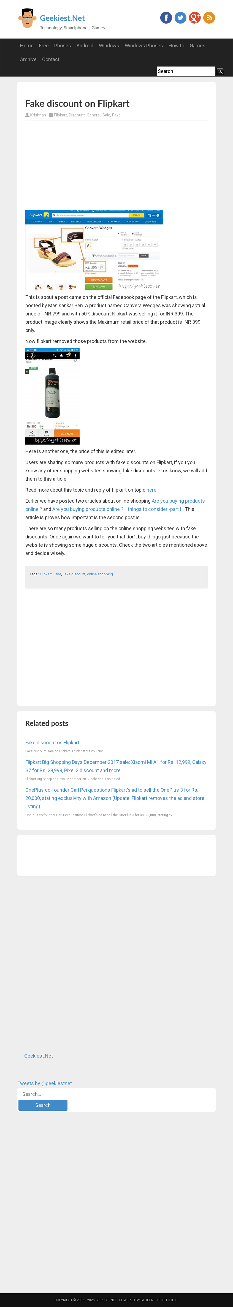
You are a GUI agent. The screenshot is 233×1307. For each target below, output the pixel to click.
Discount (77, 115)
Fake (116, 115)
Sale (106, 115)
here (151, 490)
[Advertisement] (89, 90)
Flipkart (60, 115)
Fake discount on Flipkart (52, 742)
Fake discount (74, 574)
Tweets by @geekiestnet (44, 1083)
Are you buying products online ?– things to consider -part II (117, 509)
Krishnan (38, 115)
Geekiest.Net (62, 18)
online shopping (100, 574)
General (94, 115)
